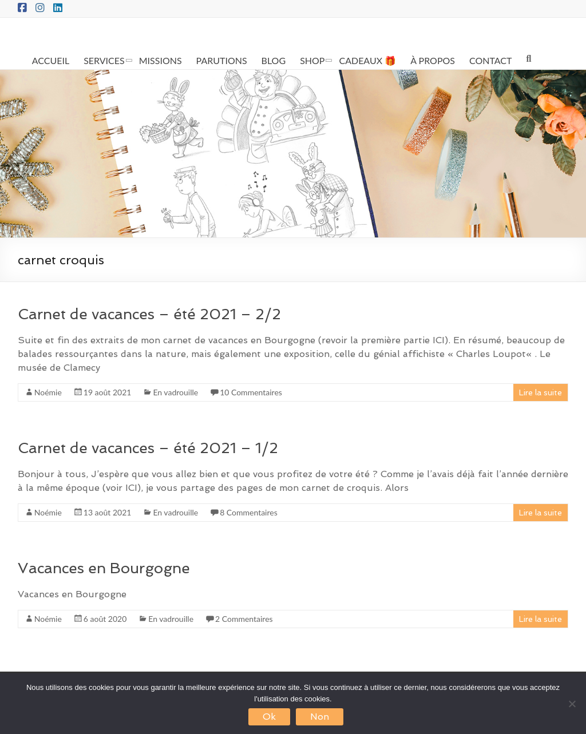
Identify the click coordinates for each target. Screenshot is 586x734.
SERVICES (104, 60)
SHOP (312, 60)
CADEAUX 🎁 (367, 60)
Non (319, 716)
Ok (269, 716)
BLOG (274, 60)
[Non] (571, 703)
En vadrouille (175, 392)
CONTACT (490, 60)
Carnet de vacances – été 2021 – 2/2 (149, 314)
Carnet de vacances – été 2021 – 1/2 (148, 448)
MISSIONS (160, 60)
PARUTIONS (221, 60)
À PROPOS (432, 60)
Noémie (48, 392)
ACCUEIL (50, 60)
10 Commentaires (251, 392)
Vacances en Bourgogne (104, 568)
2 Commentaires (244, 619)
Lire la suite (540, 392)
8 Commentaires (249, 512)
